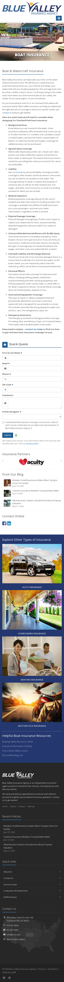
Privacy (42, 969)
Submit (7, 435)
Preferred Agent (11, 411)
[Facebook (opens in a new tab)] (4, 523)
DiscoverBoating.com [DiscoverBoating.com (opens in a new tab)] (12, 755)
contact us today (34, 329)
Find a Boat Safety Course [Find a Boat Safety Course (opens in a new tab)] (15, 750)
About (13, 806)
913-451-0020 (12, 925)
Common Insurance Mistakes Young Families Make (32, 493)
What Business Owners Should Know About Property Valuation (32, 503)
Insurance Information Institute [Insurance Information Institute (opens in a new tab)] (17, 746)
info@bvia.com (13, 934)
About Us (32, 871)
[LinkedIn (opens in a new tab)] (9, 523)
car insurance (18, 172)
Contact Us (32, 878)
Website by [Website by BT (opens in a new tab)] (9, 972)
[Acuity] (32, 462)
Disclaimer (52, 969)
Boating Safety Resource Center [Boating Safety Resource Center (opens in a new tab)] (17, 741)
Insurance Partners (16, 454)
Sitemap (31, 806)
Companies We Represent (32, 890)
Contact (21, 806)
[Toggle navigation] (59, 18)
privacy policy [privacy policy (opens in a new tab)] (32, 443)
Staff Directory (32, 897)
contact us (7, 112)
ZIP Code (7, 384)
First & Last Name (12, 352)
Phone (6, 374)
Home (5, 806)
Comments (7, 395)
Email (6, 363)
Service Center (32, 884)
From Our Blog (12, 474)
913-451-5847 (12, 930)
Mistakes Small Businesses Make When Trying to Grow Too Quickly (32, 483)
